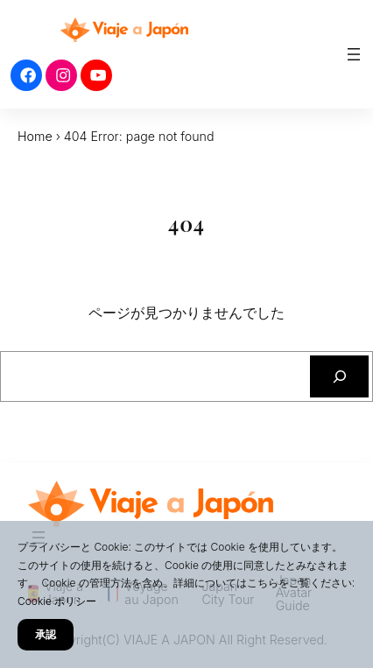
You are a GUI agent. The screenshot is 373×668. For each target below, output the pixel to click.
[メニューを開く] (353, 54)
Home (35, 136)
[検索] (339, 376)
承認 (45, 634)
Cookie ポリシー (57, 601)
